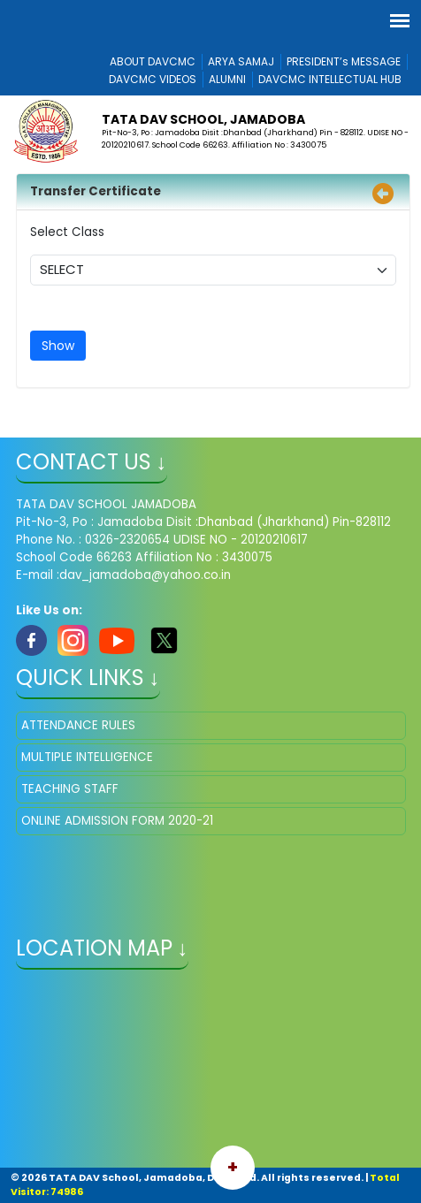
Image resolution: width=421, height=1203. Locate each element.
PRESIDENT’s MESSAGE (344, 61)
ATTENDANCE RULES (78, 725)
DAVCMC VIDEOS (152, 79)
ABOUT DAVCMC (152, 61)
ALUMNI (227, 79)
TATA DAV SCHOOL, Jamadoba (203, 119)
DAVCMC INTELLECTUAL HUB (330, 79)
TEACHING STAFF (70, 788)
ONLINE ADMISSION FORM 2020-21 (117, 820)
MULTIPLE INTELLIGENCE (87, 757)
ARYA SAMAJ (241, 61)
